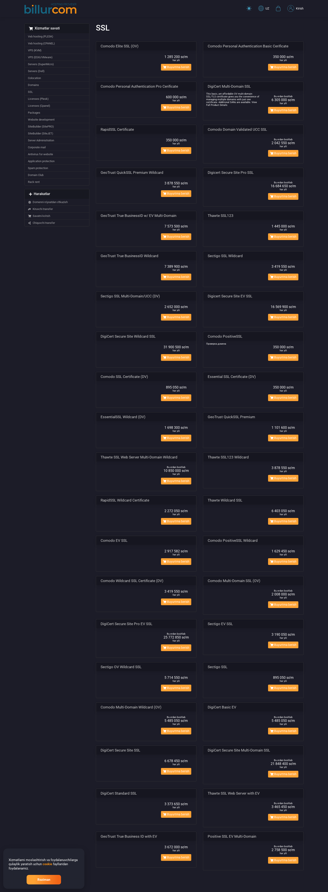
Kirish (295, 8)
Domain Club (35, 175)
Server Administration (41, 140)
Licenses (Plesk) (38, 98)
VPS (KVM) (35, 50)
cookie (47, 864)
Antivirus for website (40, 154)
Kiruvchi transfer (40, 209)
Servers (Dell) (36, 71)
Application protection (41, 161)
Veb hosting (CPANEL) (41, 43)
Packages (34, 112)
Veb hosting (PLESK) (40, 36)
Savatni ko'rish (39, 216)
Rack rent (34, 182)
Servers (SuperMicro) (41, 64)
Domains (33, 85)
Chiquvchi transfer (41, 222)
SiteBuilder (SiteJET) (40, 133)
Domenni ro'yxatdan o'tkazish (48, 202)
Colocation (34, 78)
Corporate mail (37, 147)
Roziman (43, 880)
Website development (41, 119)
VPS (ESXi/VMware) (40, 57)
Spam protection (38, 168)
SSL (30, 92)
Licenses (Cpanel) (39, 105)
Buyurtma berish (176, 67)
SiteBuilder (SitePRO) (41, 126)
